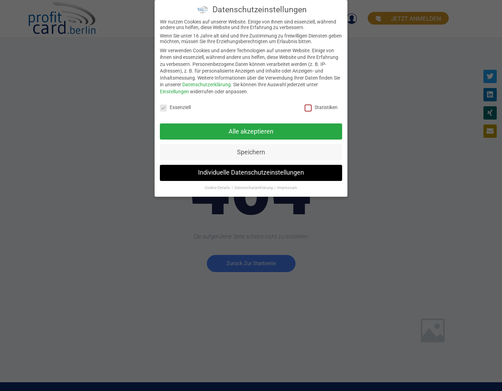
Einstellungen (174, 91)
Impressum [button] (287, 188)
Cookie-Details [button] (218, 188)
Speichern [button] (251, 151)
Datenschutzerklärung (206, 84)
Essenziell (175, 107)
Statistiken (321, 107)
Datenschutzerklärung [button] (254, 188)
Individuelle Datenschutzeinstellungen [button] (251, 172)
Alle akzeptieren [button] (251, 131)
